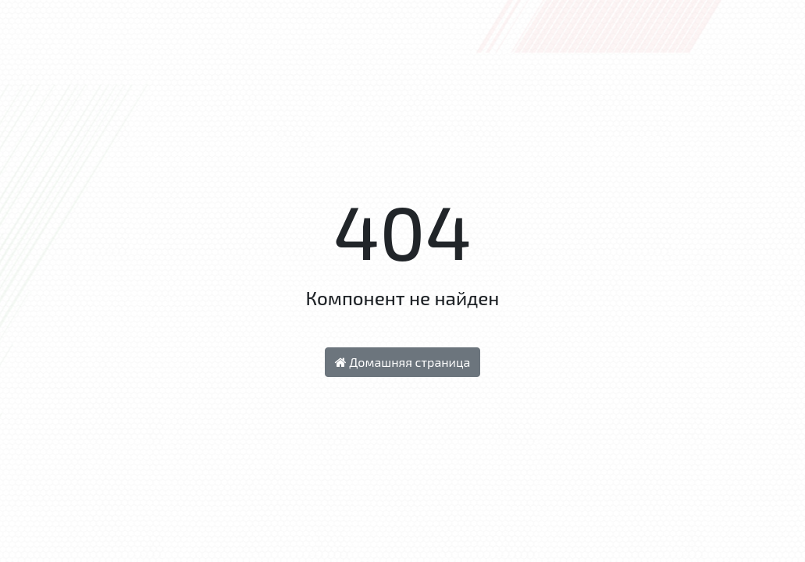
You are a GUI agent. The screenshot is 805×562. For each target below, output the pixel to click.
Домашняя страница (403, 361)
